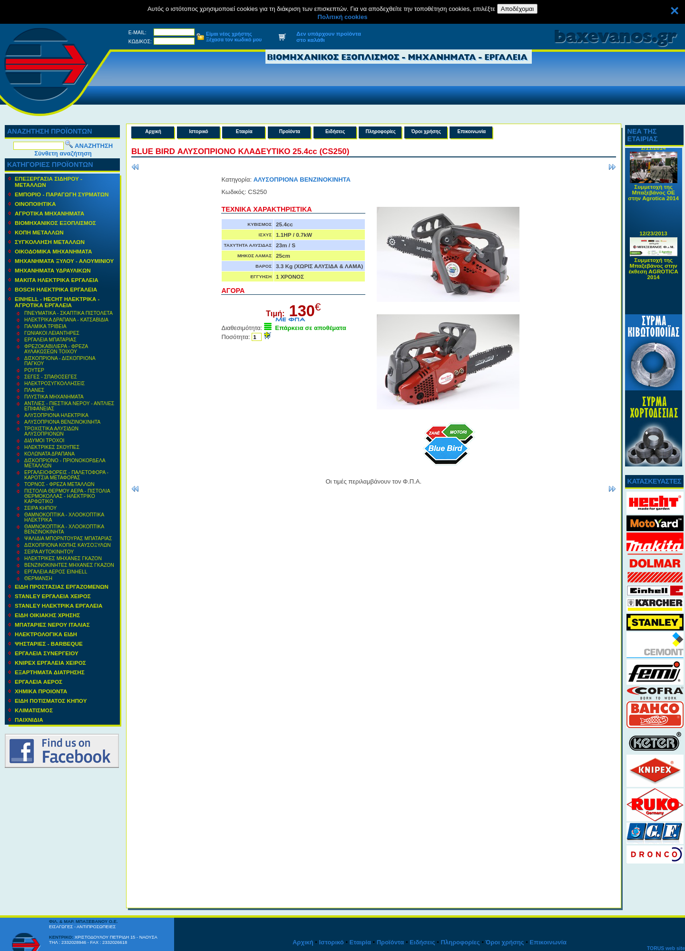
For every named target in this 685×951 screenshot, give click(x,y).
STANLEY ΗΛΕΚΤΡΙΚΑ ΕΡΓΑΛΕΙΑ (59, 605)
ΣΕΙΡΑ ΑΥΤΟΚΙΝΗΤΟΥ (49, 551)
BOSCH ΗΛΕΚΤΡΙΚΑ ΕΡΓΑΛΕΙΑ (56, 289)
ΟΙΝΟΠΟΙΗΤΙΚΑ (35, 204)
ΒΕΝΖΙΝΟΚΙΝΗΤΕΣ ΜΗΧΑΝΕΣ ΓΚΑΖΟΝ (69, 565)
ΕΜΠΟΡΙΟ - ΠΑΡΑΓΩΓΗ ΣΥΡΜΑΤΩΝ (62, 194)
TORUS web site (666, 948)
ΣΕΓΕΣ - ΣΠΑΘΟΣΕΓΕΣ (50, 376)
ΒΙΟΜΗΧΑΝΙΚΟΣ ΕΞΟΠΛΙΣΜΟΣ (55, 223)
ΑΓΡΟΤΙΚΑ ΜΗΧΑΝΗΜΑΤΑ (49, 213)
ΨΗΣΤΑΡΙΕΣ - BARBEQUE (49, 643)
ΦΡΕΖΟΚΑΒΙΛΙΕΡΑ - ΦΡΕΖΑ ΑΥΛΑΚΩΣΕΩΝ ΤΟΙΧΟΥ (56, 349)
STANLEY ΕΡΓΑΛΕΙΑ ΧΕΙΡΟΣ (53, 596)
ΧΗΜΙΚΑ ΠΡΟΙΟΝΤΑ (41, 691)
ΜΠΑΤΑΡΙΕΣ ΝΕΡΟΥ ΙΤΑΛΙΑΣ (52, 624)
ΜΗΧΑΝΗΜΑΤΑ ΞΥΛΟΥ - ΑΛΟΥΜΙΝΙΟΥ (64, 261)
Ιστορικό (198, 131)
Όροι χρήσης (426, 131)
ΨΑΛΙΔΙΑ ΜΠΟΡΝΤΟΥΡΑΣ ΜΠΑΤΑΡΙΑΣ (68, 538)
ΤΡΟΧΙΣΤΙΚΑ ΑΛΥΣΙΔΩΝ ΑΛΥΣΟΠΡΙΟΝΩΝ (51, 431)
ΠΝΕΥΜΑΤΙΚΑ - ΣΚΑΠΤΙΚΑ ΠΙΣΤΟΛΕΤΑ (68, 313)
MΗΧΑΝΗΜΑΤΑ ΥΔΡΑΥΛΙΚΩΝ (53, 270)
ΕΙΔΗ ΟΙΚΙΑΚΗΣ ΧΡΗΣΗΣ (47, 615)
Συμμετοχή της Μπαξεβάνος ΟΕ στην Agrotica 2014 (653, 194)
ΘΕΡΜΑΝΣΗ (38, 578)
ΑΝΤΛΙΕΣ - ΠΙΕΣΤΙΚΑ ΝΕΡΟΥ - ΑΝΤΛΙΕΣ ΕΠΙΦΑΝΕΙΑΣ (69, 406)
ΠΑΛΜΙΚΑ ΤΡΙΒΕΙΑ (45, 326)
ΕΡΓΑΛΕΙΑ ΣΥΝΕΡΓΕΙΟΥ (46, 653)
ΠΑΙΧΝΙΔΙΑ (29, 720)
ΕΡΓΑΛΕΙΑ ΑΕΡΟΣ (38, 682)
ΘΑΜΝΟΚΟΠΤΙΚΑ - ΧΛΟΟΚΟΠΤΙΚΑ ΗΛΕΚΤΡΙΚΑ (64, 517)
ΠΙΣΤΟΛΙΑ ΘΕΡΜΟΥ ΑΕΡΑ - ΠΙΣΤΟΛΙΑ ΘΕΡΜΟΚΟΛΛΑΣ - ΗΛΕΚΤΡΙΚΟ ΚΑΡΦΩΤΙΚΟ (67, 496)
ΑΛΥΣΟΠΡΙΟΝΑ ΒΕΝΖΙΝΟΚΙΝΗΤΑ (62, 422)
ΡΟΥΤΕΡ (34, 370)
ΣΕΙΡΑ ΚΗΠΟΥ (40, 508)
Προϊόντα (289, 131)
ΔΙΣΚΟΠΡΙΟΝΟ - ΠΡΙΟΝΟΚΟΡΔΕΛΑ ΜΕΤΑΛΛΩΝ (65, 463)
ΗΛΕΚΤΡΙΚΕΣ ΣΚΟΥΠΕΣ (51, 447)
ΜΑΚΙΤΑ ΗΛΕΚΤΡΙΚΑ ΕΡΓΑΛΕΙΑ (56, 280)
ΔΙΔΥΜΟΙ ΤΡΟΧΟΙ (44, 440)
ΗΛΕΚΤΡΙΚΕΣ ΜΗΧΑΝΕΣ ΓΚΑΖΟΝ (63, 558)
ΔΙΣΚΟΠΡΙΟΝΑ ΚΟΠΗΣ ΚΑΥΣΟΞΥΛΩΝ (67, 545)
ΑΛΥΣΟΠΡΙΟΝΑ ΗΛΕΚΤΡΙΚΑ (56, 415)
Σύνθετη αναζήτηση (63, 153)
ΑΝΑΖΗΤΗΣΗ (94, 145)
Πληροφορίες (380, 131)
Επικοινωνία (472, 131)
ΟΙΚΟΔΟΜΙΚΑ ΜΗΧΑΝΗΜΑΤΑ (53, 251)
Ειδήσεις (335, 131)
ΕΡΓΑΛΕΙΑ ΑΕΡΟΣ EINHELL (55, 571)
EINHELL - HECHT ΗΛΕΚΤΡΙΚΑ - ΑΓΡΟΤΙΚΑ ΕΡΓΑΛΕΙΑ (57, 302)
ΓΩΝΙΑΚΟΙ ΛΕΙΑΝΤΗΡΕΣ (51, 333)
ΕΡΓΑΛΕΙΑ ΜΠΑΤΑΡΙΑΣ (50, 339)
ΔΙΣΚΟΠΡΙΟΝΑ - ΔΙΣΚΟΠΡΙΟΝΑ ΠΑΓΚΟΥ (60, 361)
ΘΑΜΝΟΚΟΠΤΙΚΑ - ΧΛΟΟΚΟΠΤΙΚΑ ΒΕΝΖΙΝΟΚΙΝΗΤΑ (64, 529)
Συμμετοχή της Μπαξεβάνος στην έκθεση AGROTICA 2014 (653, 270)
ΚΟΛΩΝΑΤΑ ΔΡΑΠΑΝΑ (49, 453)
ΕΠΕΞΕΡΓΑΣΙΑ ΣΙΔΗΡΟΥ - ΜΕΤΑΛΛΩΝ (48, 181)
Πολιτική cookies (343, 16)
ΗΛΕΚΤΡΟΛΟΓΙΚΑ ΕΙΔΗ (46, 634)
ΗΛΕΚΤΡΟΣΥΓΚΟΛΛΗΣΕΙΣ (54, 383)
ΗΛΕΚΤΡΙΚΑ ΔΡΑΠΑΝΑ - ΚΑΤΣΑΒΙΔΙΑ (66, 319)
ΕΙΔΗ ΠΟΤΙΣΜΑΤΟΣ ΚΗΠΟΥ (51, 701)
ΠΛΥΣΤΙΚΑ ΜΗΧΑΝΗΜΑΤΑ (54, 396)
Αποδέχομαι (517, 8)
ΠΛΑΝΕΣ (34, 390)
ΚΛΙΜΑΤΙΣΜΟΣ (34, 710)
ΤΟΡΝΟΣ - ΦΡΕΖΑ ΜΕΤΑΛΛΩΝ (59, 484)
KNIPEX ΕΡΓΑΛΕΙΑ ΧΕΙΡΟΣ (50, 663)
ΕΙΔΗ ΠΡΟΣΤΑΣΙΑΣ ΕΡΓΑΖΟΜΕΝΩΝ (61, 586)
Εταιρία (244, 131)
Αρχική (153, 131)
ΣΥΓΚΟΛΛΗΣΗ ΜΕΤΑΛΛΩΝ (50, 242)
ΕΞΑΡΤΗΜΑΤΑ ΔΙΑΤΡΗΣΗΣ (50, 672)
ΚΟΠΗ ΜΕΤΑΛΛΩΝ (39, 232)
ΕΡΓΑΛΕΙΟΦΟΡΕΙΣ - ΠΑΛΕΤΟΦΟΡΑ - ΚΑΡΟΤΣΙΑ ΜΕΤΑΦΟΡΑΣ (66, 475)
